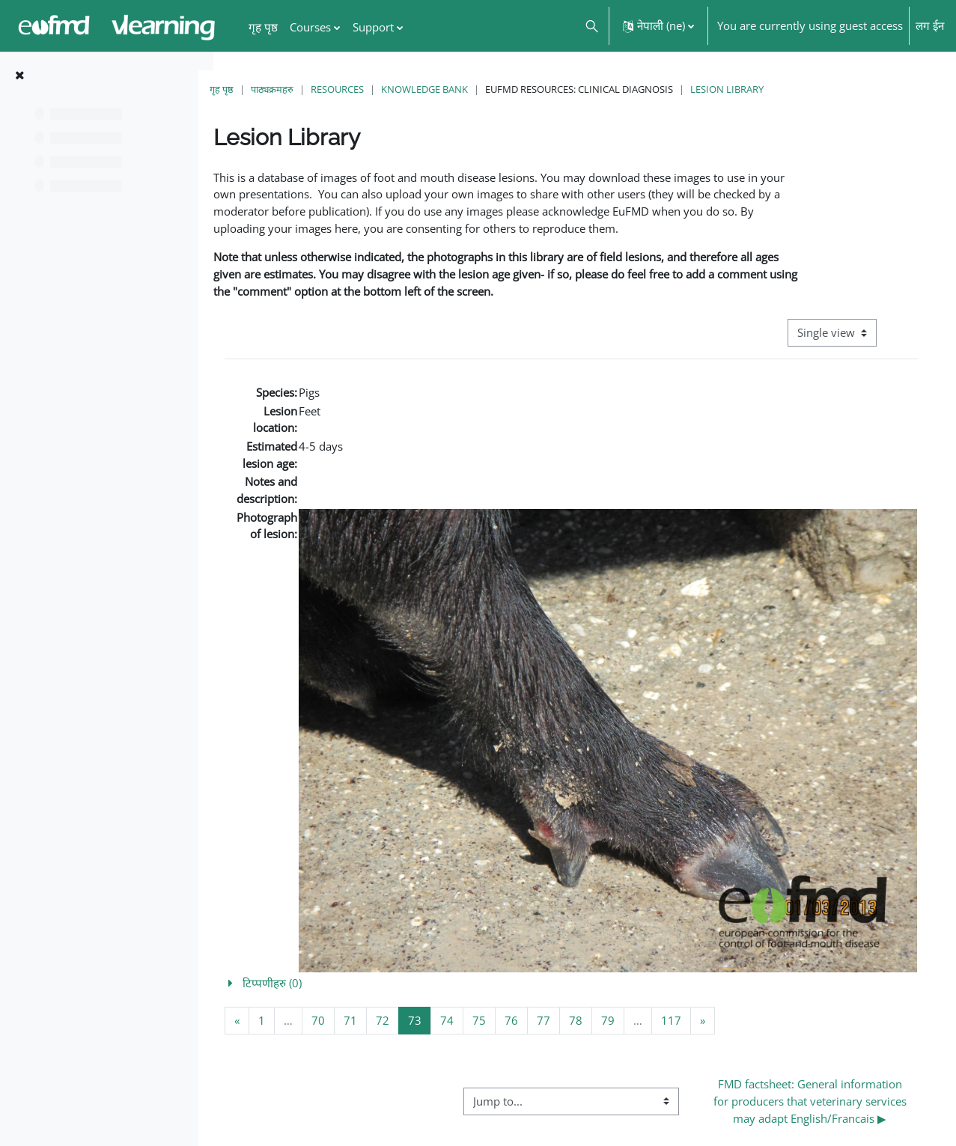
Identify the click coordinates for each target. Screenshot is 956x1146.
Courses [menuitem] (310, 26)
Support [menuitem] (373, 26)
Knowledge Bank (451, 89)
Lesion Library (754, 89)
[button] (591, 26)
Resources (364, 89)
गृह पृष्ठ (249, 89)
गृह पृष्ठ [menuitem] (263, 26)
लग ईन (930, 25)
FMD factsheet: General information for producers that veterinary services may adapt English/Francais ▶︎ (816, 1091)
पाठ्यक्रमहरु (299, 89)
